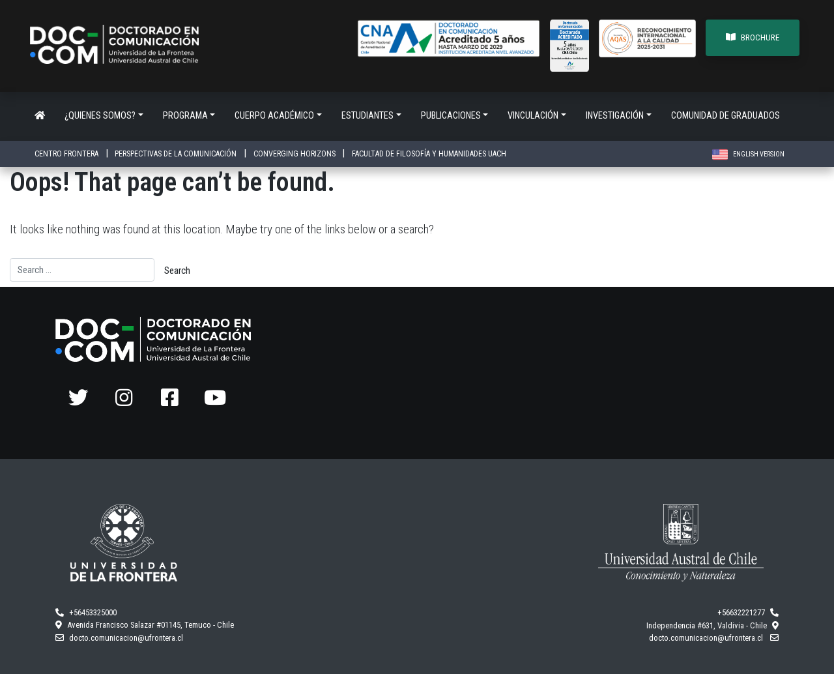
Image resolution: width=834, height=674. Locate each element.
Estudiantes (367, 115)
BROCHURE (752, 37)
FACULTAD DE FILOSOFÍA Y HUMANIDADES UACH (429, 153)
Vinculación (533, 115)
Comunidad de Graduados (725, 115)
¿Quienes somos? (100, 115)
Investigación (615, 115)
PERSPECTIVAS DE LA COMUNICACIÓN (176, 153)
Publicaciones (451, 115)
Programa (185, 115)
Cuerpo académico (274, 115)
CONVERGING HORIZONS (295, 153)
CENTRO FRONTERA (67, 153)
